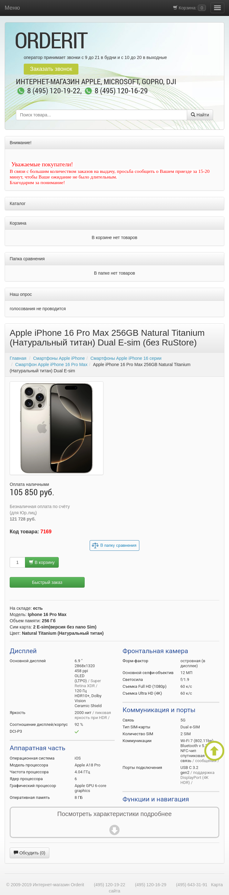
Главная (18, 358)
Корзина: (189, 8)
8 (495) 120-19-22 (53, 91)
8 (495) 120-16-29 (121, 91)
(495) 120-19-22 (109, 884)
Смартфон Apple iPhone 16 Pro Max (51, 364)
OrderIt (51, 40)
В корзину (42, 562)
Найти (200, 114)
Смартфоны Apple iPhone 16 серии (125, 358)
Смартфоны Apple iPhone (59, 358)
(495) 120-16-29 (150, 884)
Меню (12, 8)
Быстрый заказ (47, 582)
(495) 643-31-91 (191, 884)
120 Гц (81, 690)
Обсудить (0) (29, 852)
